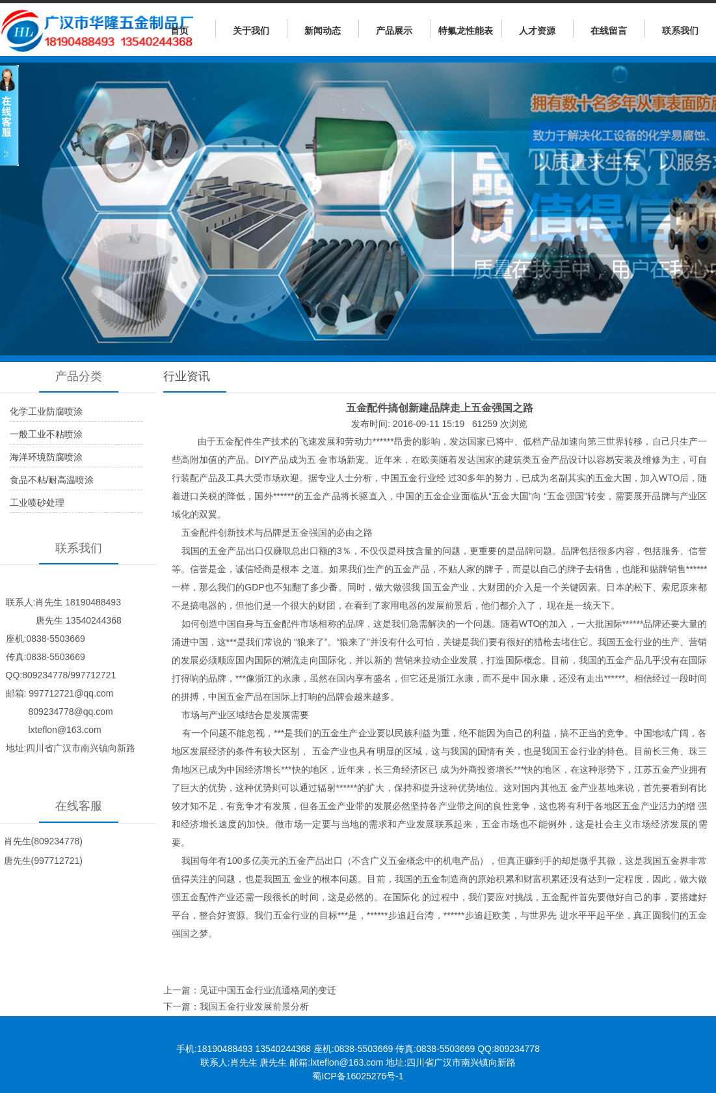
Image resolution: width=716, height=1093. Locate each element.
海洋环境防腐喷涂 (46, 457)
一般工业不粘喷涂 (46, 434)
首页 (179, 30)
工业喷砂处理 (37, 502)
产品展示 (394, 30)
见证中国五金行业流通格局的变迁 (268, 990)
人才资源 (537, 30)
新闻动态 (322, 30)
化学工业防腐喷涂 (46, 411)
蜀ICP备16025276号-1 (357, 1076)
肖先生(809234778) (43, 841)
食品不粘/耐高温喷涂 (52, 480)
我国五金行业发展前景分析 (254, 1006)
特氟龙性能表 (465, 30)
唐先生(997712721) (43, 860)
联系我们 (680, 30)
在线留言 (608, 30)
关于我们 (251, 30)
